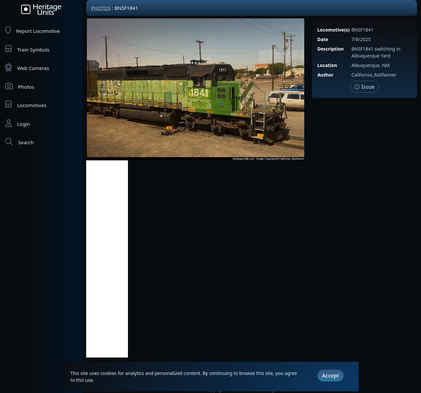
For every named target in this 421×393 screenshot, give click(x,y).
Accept (330, 375)
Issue (365, 86)
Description (330, 49)
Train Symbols (27, 49)
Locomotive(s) (333, 30)
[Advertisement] (107, 259)
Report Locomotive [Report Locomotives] (32, 30)
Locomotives (25, 104)
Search (19, 142)
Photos (19, 86)
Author (325, 75)
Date (322, 39)
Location (327, 65)
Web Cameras (27, 67)
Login (17, 123)
